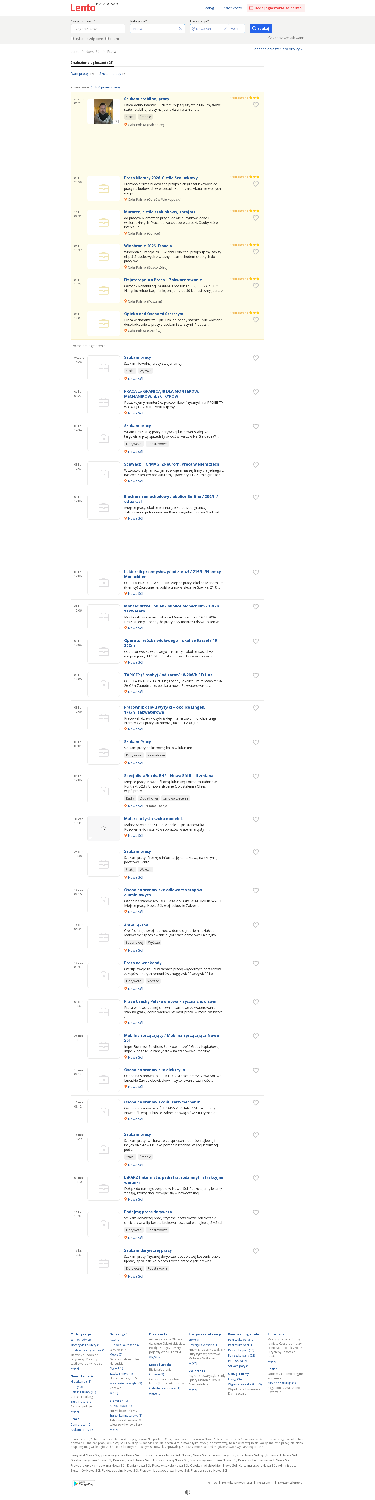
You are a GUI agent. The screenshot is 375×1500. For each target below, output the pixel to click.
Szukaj (263, 28)
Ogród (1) (116, 1368)
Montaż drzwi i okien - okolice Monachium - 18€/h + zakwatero (173, 609)
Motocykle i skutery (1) (85, 1345)
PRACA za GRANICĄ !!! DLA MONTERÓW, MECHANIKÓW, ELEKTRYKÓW (161, 394)
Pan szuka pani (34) (241, 1350)
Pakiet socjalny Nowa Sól (120, 1470)
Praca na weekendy (142, 962)
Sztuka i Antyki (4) (121, 1374)
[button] (157, 28)
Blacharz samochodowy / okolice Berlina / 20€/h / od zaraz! (171, 499)
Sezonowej (134, 942)
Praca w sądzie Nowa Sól (209, 1470)
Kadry (130, 798)
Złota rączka (136, 924)
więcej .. (76, 1368)
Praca (75, 1419)
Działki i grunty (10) (83, 1392)
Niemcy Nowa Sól (194, 1455)
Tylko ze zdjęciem (87, 38)
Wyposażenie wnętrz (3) (126, 1383)
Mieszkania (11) (81, 1381)
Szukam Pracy (137, 741)
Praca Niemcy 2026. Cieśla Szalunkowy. (161, 178)
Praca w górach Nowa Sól (131, 1460)
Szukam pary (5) (238, 1366)
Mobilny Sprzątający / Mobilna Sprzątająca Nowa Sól (171, 1038)
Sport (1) (194, 1340)
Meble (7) (116, 1354)
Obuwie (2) (156, 1374)
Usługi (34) (235, 1379)
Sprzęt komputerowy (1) (126, 1415)
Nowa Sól (135, 378)
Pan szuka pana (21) (241, 1355)
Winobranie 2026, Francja (148, 245)
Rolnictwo (276, 1334)
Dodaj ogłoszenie (278, 8)
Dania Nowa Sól (138, 1465)
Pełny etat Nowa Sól (85, 1455)
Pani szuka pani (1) (240, 1345)
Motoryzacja (81, 1334)
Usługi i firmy (238, 1374)
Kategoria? (138, 21)
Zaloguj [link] (211, 8)
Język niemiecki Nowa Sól (279, 1455)
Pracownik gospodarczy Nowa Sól (164, 1470)
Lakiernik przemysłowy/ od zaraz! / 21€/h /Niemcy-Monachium (173, 574)
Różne (272, 1369)
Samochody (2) (81, 1340)
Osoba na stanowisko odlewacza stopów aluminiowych (163, 893)
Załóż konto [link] (232, 8)
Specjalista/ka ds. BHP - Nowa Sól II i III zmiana (168, 775)
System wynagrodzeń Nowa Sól (213, 1460)
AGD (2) (115, 1340)
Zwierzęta (197, 1371)
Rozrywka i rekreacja (205, 1334)
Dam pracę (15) (81, 1425)
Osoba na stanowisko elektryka (154, 1069)
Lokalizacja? (199, 21)
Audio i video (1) (121, 1406)
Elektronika (119, 1400)
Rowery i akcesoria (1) (203, 1345)
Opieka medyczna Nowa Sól (91, 1460)
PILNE (112, 38)
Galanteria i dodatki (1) (164, 1388)
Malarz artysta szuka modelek (153, 818)
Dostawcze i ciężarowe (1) (88, 1350)
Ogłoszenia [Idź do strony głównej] (83, 8)
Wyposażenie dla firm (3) (245, 1384)
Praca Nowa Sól (108, 4)
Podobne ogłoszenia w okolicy (278, 49)
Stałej (130, 117)
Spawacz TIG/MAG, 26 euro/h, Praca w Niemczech (171, 464)
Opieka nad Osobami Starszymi (154, 313)
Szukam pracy (112, 73)
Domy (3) (77, 1387)
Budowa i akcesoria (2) (125, 1345)
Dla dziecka (158, 1334)
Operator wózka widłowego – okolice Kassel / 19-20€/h (171, 643)
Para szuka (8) (237, 1361)
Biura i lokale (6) (81, 1402)
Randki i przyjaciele (243, 1334)
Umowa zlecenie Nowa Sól (161, 1455)
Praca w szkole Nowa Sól (170, 1465)
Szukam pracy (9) (82, 1430)
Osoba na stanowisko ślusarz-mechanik (162, 1102)
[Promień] (237, 28)
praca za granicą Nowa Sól (120, 1455)
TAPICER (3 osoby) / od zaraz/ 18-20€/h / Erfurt (168, 675)
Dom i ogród (120, 1334)
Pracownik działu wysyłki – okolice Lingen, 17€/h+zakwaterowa (164, 710)
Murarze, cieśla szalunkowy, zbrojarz (160, 212)
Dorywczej (134, 443)
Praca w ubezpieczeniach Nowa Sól (264, 1460)
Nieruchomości (82, 1376)
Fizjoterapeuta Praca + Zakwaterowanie (163, 279)
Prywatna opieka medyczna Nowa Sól (98, 1465)
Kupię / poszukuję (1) (282, 1383)
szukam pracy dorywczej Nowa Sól (234, 1455)
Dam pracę (82, 73)
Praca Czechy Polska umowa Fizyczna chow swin (170, 1001)
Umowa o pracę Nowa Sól (170, 1460)
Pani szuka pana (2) (241, 1340)
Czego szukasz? (83, 21)
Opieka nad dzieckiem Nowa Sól (213, 1465)
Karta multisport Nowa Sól (257, 1465)
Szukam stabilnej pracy (146, 98)
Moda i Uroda (160, 1364)
